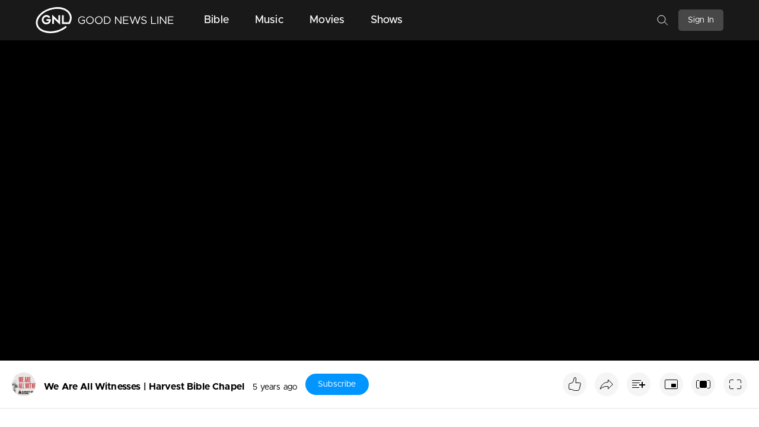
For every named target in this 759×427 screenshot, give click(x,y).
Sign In (701, 20)
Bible (216, 20)
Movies (327, 20)
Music (269, 20)
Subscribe (337, 384)
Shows (387, 20)
